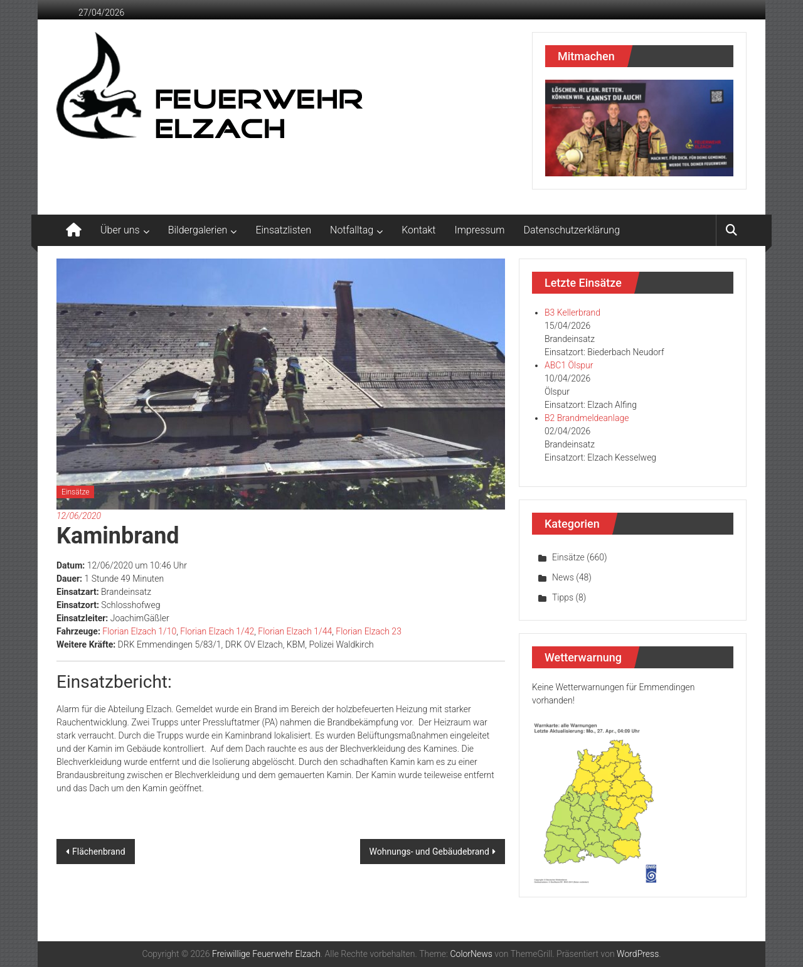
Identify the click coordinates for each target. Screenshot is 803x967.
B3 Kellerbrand (572, 312)
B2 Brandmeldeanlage (587, 418)
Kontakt (418, 230)
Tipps (562, 597)
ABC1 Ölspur (569, 365)
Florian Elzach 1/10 (139, 631)
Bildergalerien (198, 230)
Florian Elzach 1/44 (295, 631)
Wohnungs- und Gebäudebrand (429, 852)
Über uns (120, 230)
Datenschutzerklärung (572, 230)
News (563, 577)
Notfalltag (351, 230)
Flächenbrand (98, 852)
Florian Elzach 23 (369, 631)
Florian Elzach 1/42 (217, 631)
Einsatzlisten (283, 230)
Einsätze (75, 492)
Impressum (480, 230)
